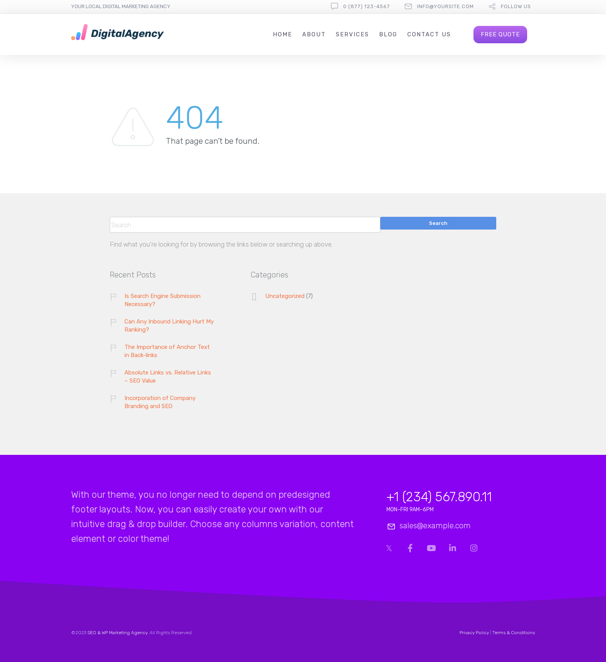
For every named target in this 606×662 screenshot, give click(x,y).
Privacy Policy (474, 632)
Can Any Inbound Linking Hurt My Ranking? (169, 325)
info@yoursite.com (445, 6)
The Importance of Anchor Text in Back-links (167, 351)
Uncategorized (285, 296)
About (314, 34)
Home (282, 34)
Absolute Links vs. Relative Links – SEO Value (167, 376)
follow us (516, 6)
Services (352, 34)
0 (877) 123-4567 (366, 6)
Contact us (429, 34)
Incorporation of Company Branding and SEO (160, 402)
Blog (388, 34)
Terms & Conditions (513, 632)
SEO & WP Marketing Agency (117, 632)
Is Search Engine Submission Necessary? (162, 300)
